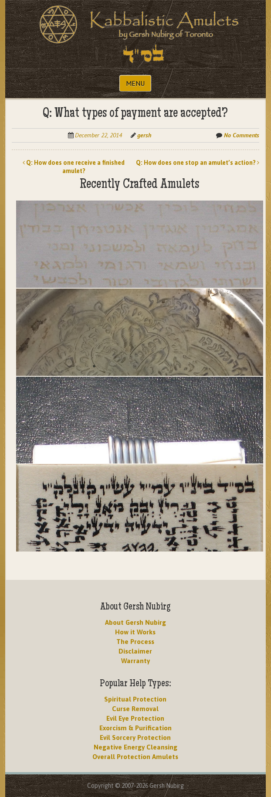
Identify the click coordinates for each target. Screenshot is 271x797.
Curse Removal (135, 708)
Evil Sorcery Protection (135, 737)
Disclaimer (135, 651)
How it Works (135, 632)
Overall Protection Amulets (135, 756)
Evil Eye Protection (135, 718)
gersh (144, 135)
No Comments (241, 135)
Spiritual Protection (135, 699)
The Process (135, 641)
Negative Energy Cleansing (135, 747)
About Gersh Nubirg (135, 622)
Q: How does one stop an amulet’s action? (197, 162)
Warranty (135, 660)
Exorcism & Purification (135, 728)
